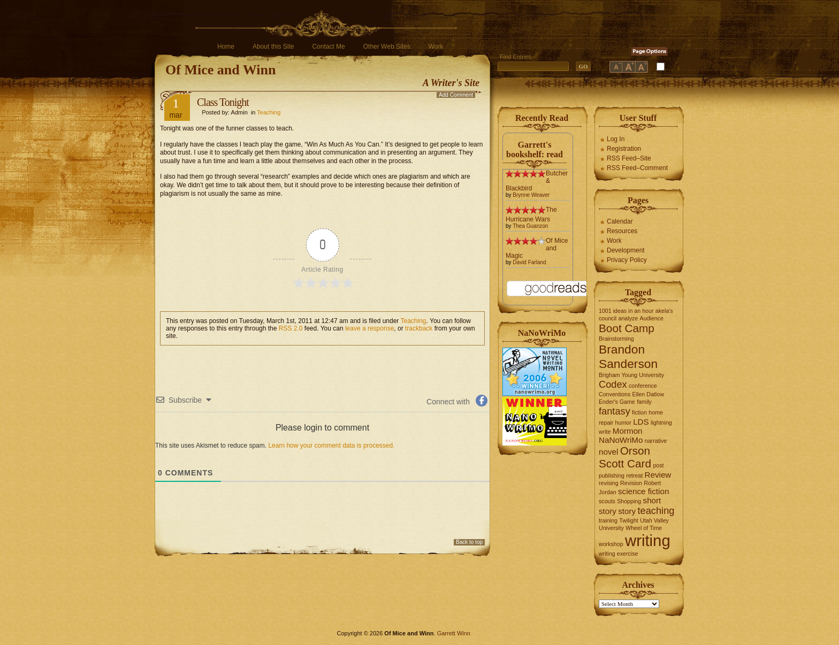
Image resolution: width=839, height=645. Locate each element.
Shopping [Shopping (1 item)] (629, 501)
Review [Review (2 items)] (658, 474)
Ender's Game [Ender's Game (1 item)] (617, 401)
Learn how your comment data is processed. (331, 445)
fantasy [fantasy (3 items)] (614, 411)
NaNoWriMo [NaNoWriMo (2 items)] (621, 439)
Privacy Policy (627, 260)
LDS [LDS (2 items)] (641, 421)
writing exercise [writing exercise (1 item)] (618, 553)
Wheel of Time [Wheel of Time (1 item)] (644, 528)
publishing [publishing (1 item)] (611, 475)
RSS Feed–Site (629, 158)
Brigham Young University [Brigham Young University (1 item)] (631, 375)
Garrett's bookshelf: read (534, 149)
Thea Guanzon (530, 226)
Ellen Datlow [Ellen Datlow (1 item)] (648, 394)
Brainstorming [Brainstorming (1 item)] (616, 338)
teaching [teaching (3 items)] (656, 510)
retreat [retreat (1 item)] (634, 475)
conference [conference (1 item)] (643, 385)
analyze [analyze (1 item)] (628, 318)
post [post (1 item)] (658, 465)
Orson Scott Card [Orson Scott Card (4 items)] (625, 457)
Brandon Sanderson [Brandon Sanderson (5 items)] (628, 356)
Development (626, 250)
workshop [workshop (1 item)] (611, 544)
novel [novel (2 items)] (608, 451)
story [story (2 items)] (627, 511)
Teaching (268, 112)
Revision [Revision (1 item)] (631, 483)
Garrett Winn (453, 633)
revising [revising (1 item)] (609, 483)
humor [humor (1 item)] (623, 422)
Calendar (620, 221)
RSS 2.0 (291, 328)
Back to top (469, 542)
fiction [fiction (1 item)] (639, 412)
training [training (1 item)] (608, 520)
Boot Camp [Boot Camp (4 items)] (626, 328)
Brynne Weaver (531, 195)
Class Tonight (223, 102)
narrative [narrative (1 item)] (656, 440)
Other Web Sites (386, 46)
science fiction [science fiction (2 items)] (643, 491)
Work (436, 46)
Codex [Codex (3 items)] (613, 384)
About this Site (273, 46)
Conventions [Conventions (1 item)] (614, 394)
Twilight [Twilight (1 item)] (628, 520)
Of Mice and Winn (220, 70)
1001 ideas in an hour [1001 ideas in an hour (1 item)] (626, 311)
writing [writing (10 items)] (647, 540)
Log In (615, 139)
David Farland (529, 262)
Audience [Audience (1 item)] (651, 318)
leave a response (369, 328)
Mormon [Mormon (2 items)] (628, 430)
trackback (418, 328)
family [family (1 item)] (644, 401)
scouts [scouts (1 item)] (607, 501)
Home (225, 46)
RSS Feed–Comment (637, 168)
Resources (622, 231)
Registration (624, 148)
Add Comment (456, 95)
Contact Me (328, 46)
